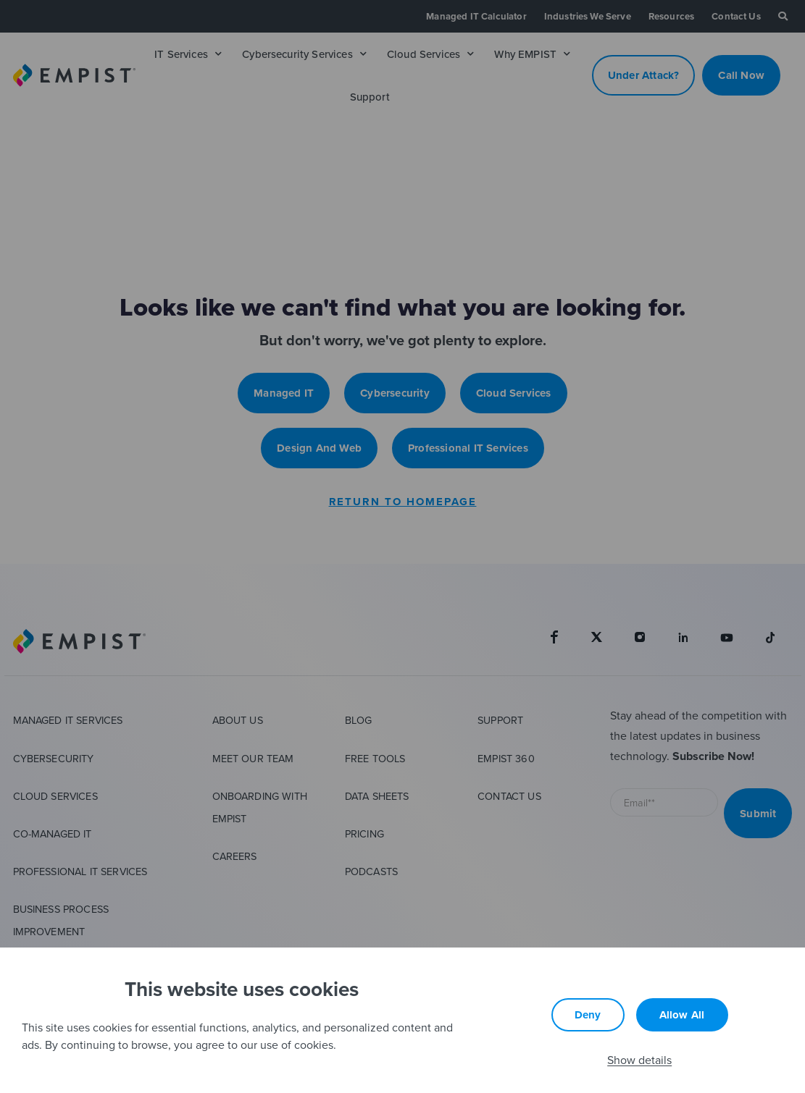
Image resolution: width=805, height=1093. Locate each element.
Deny (588, 1015)
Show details (639, 1060)
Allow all (682, 1015)
